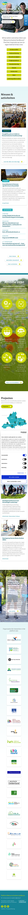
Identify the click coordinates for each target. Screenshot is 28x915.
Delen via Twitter (26, 21)
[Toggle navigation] (25, 3)
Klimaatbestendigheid (14, 57)
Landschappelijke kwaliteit (14, 78)
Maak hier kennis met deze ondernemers (10, 17)
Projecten (7, 406)
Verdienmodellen (14, 49)
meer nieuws (14, 256)
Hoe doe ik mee (8, 22)
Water (14, 75)
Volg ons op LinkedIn (8, 906)
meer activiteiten (14, 264)
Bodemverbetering (14, 53)
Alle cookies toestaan (14, 477)
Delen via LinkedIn (26, 24)
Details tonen (21, 472)
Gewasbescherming (14, 64)
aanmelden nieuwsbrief (14, 260)
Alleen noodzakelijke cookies (14, 481)
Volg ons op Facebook (2, 906)
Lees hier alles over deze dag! (13, 161)
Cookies (3, 909)
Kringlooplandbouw (14, 60)
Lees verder (13, 611)
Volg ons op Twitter (5, 906)
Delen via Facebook (26, 18)
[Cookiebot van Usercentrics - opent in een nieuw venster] (20, 432)
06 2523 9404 (6, 898)
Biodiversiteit (14, 71)
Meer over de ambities (14, 382)
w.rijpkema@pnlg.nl (16, 898)
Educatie (14, 67)
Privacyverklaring (10, 909)
